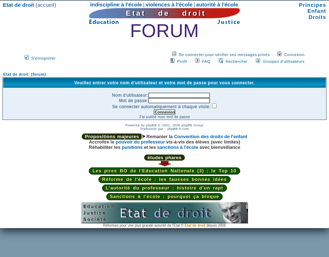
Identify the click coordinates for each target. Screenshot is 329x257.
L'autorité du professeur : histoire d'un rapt (164, 188)
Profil (182, 61)
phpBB (151, 125)
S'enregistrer (43, 58)
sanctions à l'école (177, 147)
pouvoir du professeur (140, 142)
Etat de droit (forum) (24, 74)
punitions (132, 147)
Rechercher (237, 61)
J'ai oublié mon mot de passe (164, 117)
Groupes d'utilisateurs (283, 61)
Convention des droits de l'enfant (210, 136)
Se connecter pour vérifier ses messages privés (224, 54)
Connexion (294, 54)
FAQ (206, 61)
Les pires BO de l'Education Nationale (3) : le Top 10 (164, 170)
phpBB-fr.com (178, 129)
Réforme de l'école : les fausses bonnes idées (164, 179)
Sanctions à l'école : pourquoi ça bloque (164, 196)
